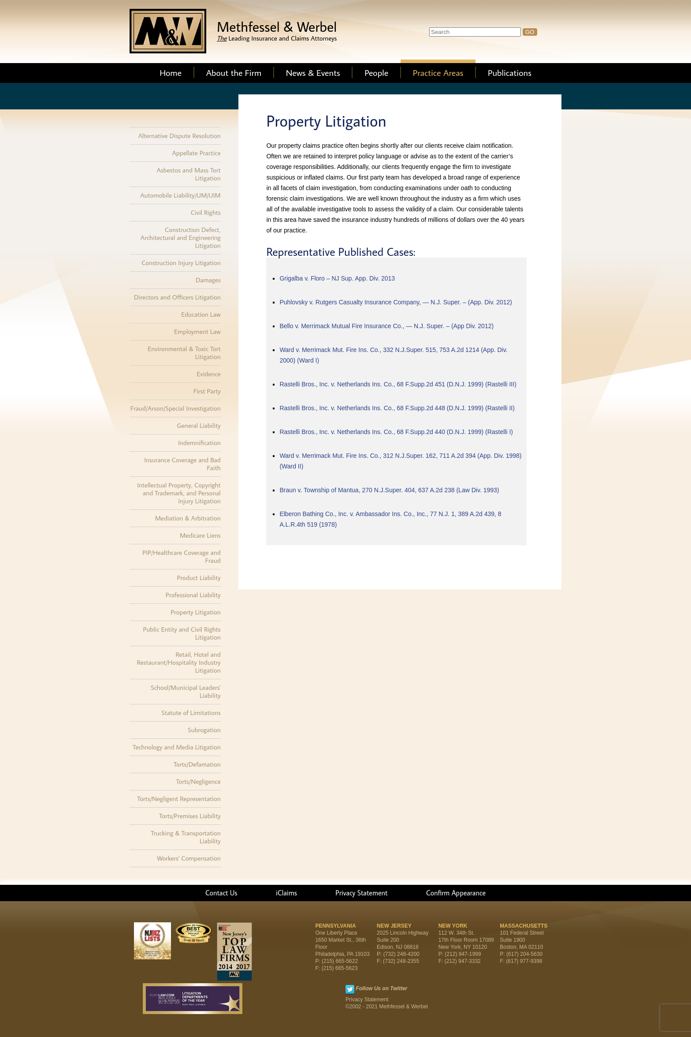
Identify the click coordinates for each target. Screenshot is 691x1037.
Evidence (208, 374)
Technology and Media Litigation (177, 747)
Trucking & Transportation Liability (185, 837)
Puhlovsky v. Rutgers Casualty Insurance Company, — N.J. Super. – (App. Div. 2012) (395, 302)
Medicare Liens (200, 535)
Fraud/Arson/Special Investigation (175, 408)
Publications (509, 72)
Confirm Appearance (456, 892)
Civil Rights (206, 212)
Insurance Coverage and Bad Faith (182, 464)
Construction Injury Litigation (181, 262)
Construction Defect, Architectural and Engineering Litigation (181, 237)
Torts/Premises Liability (190, 816)
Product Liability (199, 577)
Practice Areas (438, 72)
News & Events (313, 72)
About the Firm (234, 72)
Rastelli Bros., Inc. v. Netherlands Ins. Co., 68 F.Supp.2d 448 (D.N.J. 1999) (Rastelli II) (397, 408)
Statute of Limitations (190, 712)
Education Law (201, 314)
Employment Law (197, 331)
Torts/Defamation (197, 764)
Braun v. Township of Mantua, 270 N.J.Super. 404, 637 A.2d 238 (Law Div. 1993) (389, 490)
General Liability (199, 425)
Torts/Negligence (198, 781)
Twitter (350, 989)
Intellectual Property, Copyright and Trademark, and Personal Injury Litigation (179, 493)
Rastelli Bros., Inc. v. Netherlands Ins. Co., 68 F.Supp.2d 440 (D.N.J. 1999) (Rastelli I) (396, 431)
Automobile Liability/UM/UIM (180, 195)
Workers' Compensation (189, 858)
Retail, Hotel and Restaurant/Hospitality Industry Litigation (179, 662)
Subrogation (204, 730)
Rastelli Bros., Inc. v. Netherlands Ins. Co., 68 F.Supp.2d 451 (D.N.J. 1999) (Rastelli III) (397, 384)
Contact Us (221, 892)
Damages (208, 280)
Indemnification (199, 442)
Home (171, 72)
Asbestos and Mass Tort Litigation (189, 174)
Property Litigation (195, 612)
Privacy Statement (361, 892)
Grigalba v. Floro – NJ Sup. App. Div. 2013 (337, 278)
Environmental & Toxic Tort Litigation (184, 352)
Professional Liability (193, 595)
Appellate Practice (196, 153)
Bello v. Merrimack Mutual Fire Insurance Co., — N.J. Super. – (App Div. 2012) (386, 325)
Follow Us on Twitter (381, 988)
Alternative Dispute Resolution (179, 135)
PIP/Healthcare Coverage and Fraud (181, 556)
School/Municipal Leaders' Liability (186, 691)
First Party (207, 391)
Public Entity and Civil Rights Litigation (182, 633)
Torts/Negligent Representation (178, 798)
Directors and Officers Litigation (177, 297)
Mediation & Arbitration (188, 518)
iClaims (286, 892)
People (376, 72)
